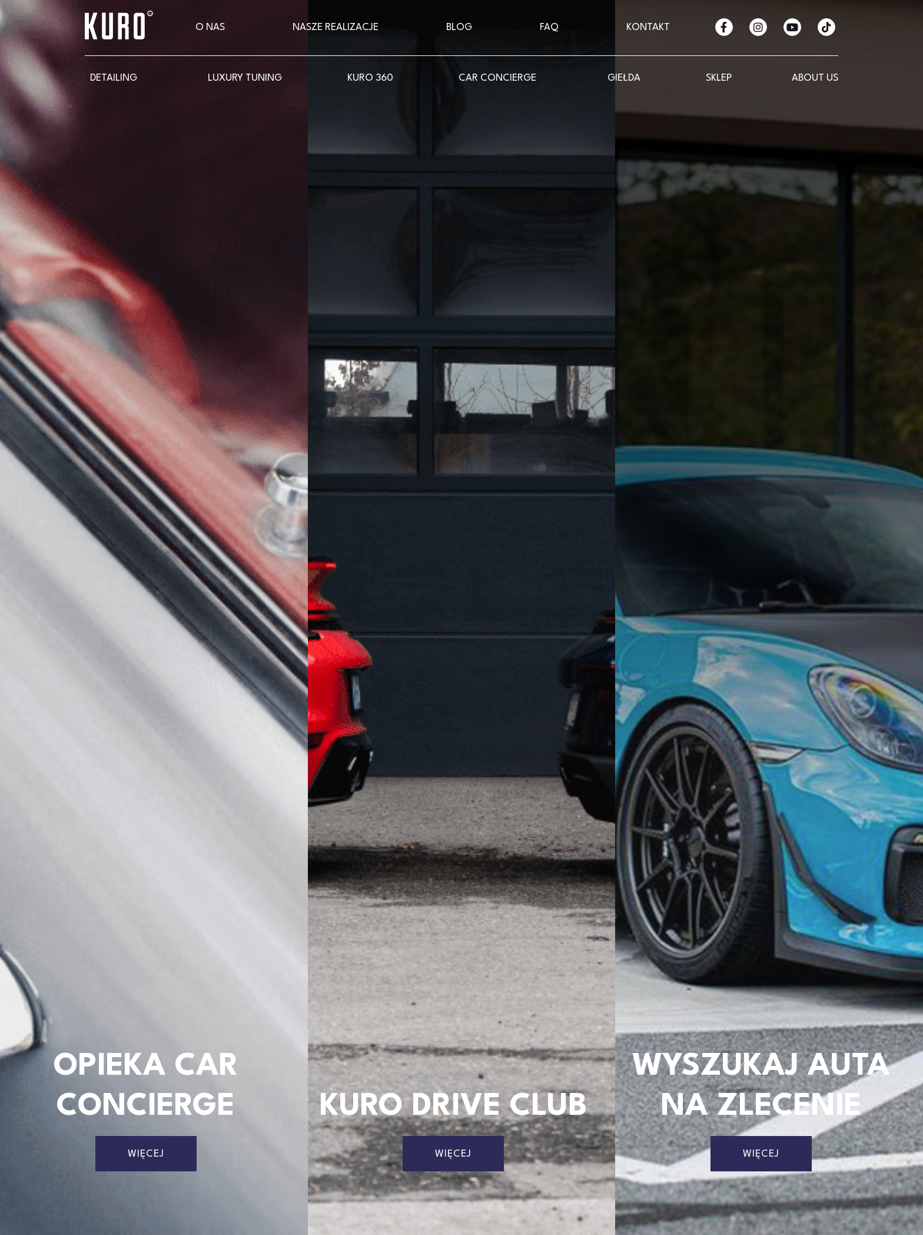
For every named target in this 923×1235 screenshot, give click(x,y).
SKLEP (719, 78)
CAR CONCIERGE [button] (497, 78)
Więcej (146, 1154)
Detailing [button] (113, 78)
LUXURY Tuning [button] (245, 78)
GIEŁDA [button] (623, 78)
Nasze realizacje (336, 27)
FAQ (549, 27)
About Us (815, 78)
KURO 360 (370, 78)
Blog (459, 27)
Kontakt (648, 27)
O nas (210, 27)
